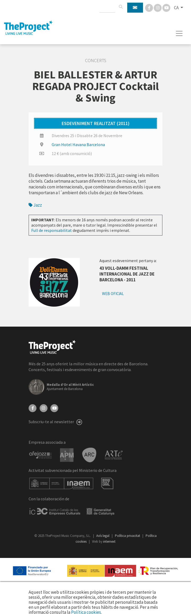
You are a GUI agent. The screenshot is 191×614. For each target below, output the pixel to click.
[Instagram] (158, 7)
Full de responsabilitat (51, 230)
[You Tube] (166, 7)
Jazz (35, 205)
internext (109, 541)
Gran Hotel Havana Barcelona (78, 144)
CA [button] (176, 8)
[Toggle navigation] (179, 33)
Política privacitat (128, 535)
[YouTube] (54, 407)
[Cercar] (120, 7)
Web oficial (113, 293)
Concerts (95, 60)
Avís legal (103, 535)
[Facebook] (149, 7)
